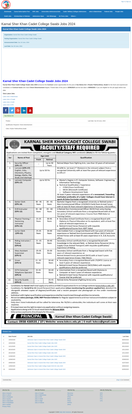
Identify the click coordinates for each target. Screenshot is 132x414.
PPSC (69, 401)
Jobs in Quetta (6, 399)
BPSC (69, 399)
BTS (101, 395)
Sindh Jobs (7, 16)
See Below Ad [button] (8, 116)
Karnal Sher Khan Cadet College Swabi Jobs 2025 (42, 346)
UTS (101, 401)
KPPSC (69, 402)
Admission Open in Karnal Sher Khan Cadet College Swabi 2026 (46, 339)
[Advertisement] (58, 63)
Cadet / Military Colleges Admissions (74, 11)
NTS (101, 393)
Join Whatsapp (51, 16)
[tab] (66, 116)
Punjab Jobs (119, 11)
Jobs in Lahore (6, 395)
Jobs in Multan (6, 404)
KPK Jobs (35, 11)
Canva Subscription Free (22, 11)
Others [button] (73, 16)
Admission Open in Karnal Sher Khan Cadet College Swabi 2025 (46, 356)
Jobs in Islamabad (7, 401)
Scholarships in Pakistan (22, 16)
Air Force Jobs (63, 16)
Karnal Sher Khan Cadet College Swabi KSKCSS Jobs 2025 (45, 366)
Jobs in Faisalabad (7, 402)
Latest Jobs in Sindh (8, 102)
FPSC (69, 397)
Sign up (128, 1)
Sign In (119, 380)
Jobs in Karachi (6, 393)
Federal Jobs (108, 11)
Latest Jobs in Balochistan (10, 96)
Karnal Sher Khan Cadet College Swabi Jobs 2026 (42, 343)
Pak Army (70, 393)
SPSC (69, 404)
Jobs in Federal (39, 402)
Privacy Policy (6, 406)
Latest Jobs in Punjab (9, 99)
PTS (101, 399)
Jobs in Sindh (39, 399)
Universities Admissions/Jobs (51, 11)
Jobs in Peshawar (7, 397)
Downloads (7, 11)
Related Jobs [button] (7, 331)
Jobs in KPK (38, 397)
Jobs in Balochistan (95, 11)
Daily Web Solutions (65, 412)
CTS (101, 397)
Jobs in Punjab (39, 393)
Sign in (123, 1)
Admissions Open (38, 16)
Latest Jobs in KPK (8, 105)
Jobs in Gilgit (38, 401)
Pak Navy (70, 395)
